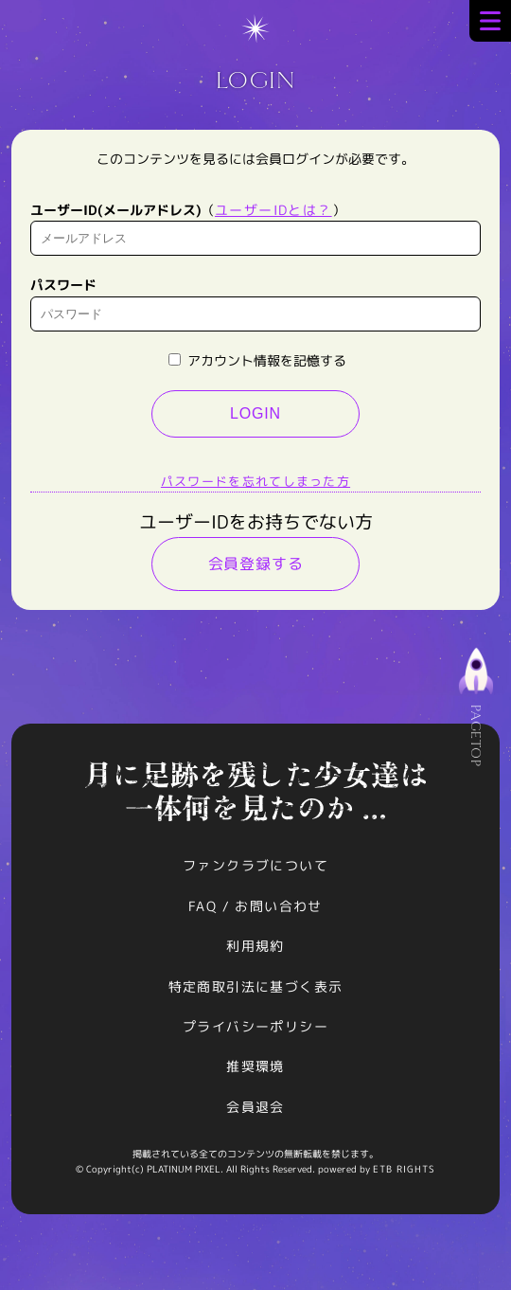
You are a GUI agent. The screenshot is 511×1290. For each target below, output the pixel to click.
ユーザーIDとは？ (273, 210)
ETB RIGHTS (404, 1168)
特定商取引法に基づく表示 (256, 986)
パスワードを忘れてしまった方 (255, 481)
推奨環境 (255, 1066)
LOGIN (255, 413)
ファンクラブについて (255, 865)
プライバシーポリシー (255, 1026)
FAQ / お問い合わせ (255, 906)
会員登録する (256, 563)
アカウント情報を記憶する (257, 360)
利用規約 (255, 946)
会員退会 (255, 1107)
